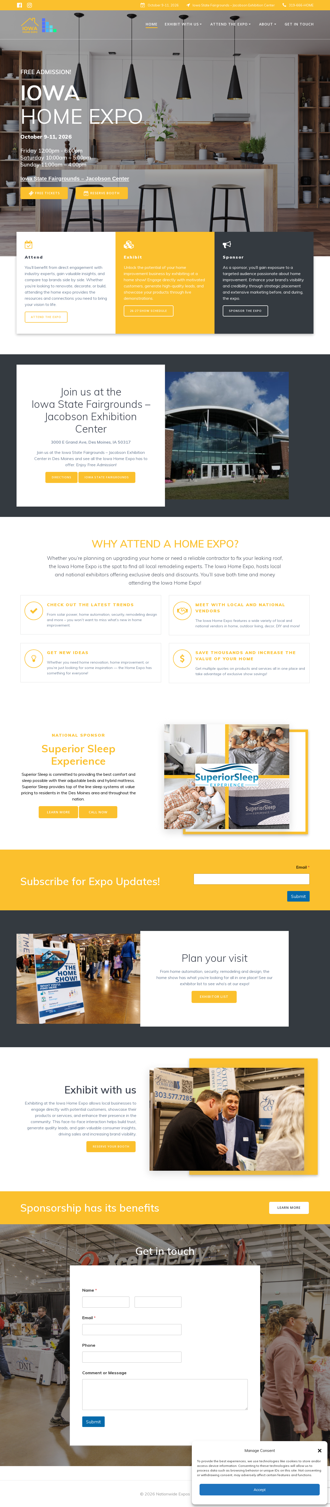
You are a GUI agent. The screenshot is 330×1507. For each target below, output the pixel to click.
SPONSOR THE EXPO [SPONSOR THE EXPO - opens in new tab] (246, 312)
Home (152, 24)
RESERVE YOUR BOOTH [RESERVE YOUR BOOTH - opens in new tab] (110, 1159)
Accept (260, 1489)
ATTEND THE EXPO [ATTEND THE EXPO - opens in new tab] (47, 318)
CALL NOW (99, 824)
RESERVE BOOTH (106, 194)
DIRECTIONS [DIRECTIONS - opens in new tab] (60, 479)
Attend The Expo (229, 24)
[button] (319, 1450)
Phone (88, 1358)
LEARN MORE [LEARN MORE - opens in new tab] (57, 824)
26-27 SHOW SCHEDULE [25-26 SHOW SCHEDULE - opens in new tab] (149, 312)
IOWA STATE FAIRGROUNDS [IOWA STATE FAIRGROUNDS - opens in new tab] (108, 479)
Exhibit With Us (182, 24)
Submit (298, 908)
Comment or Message (104, 1386)
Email (303, 879)
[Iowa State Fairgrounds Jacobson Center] (74, 178)
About (266, 24)
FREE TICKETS (45, 194)
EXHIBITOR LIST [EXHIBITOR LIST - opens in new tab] (214, 1009)
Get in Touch (299, 24)
